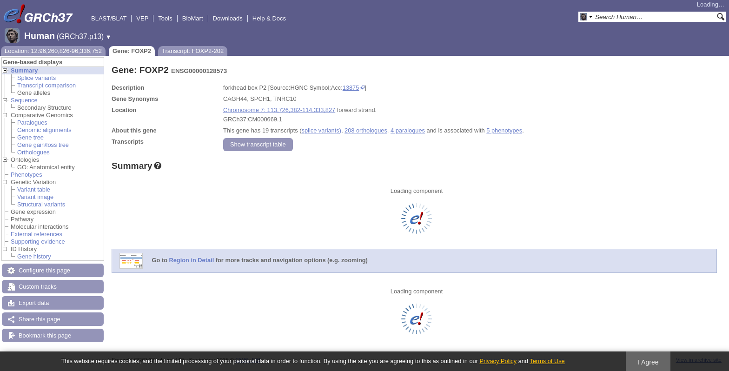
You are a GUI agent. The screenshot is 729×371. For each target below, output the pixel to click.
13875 (351, 87)
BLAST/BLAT (108, 18)
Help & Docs (269, 18)
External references (36, 234)
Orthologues (33, 152)
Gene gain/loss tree (43, 144)
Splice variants (36, 77)
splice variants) (321, 130)
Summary (24, 70)
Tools (165, 18)
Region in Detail (191, 260)
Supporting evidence (38, 241)
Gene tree (30, 137)
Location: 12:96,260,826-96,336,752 (53, 50)
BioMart (192, 18)
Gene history (34, 256)
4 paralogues (408, 130)
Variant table (33, 189)
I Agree (648, 362)
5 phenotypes (504, 130)
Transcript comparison (46, 85)
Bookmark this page (45, 335)
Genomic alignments (44, 129)
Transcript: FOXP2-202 (193, 50)
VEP (142, 18)
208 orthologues (366, 130)
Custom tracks (38, 286)
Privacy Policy (498, 361)
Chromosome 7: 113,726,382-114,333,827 (279, 109)
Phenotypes (26, 174)
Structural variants (41, 204)
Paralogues (32, 122)
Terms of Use (547, 361)
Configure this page (44, 270)
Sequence (24, 100)
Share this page (39, 319)
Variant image (35, 196)
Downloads (228, 18)
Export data (34, 302)
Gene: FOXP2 (132, 50)
